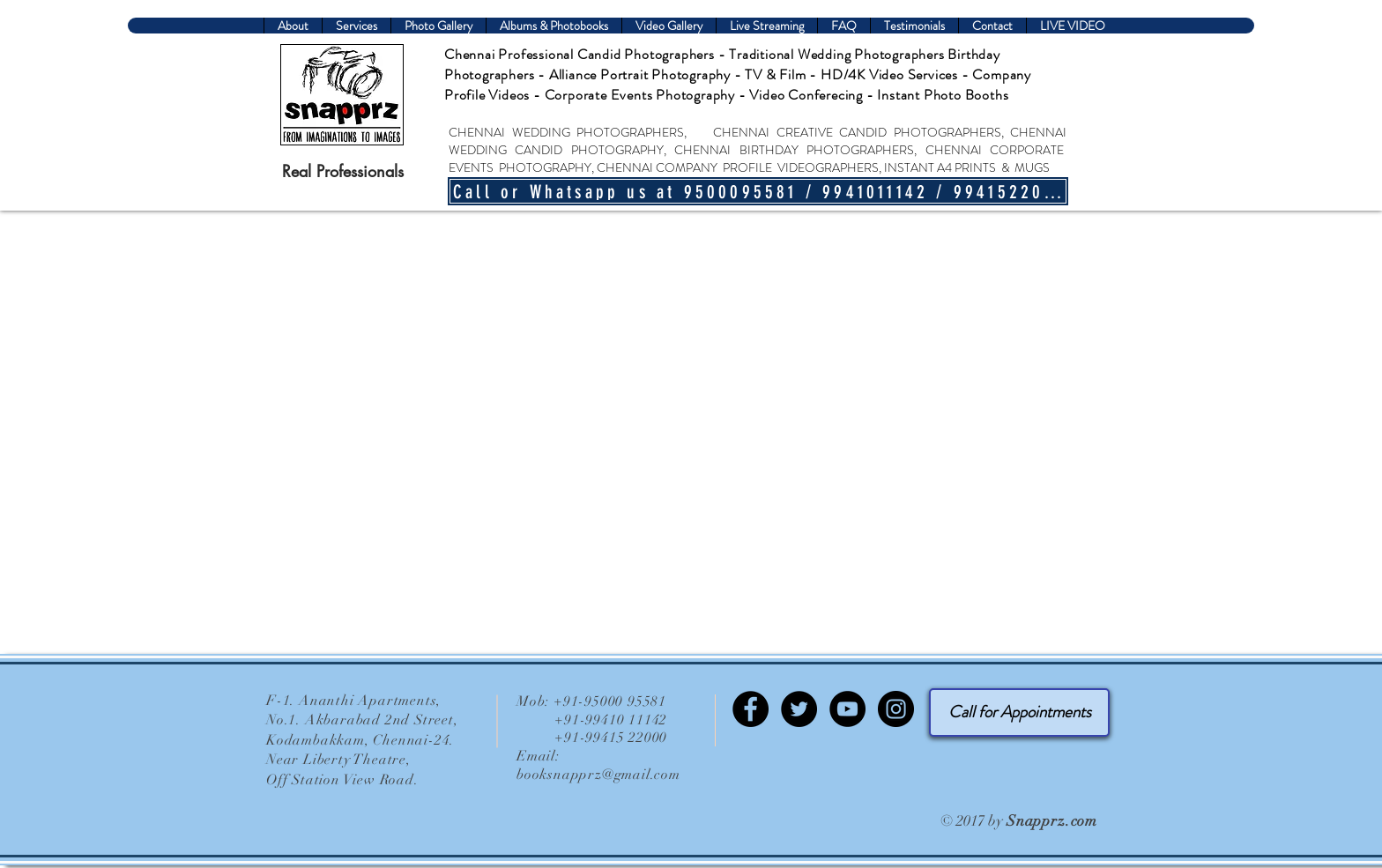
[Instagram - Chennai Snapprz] (896, 709)
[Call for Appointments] (1019, 712)
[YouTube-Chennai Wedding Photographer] (847, 709)
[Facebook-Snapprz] (750, 709)
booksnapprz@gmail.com (598, 774)
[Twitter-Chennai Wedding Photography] (799, 709)
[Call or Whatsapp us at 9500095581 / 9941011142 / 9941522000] (758, 191)
